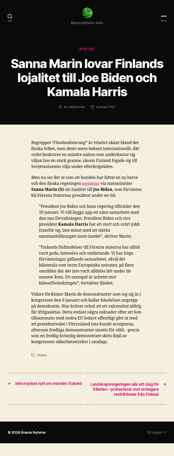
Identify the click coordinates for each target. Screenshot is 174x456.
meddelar (91, 190)
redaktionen (76, 113)
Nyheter (87, 55)
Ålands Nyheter (34, 445)
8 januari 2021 (106, 113)
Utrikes (42, 361)
